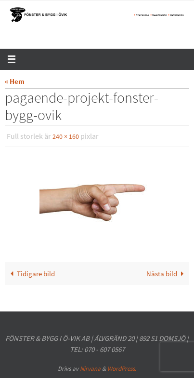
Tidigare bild (31, 273)
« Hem (15, 81)
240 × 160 (65, 136)
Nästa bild (166, 273)
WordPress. (121, 368)
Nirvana (90, 368)
